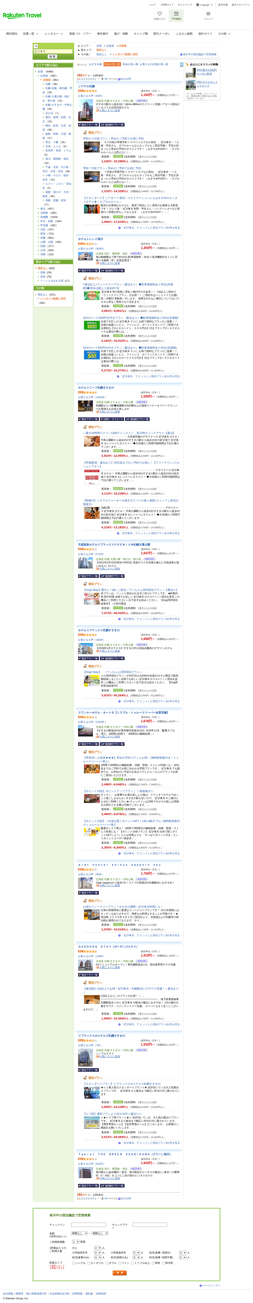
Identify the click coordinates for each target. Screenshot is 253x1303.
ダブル (112, 1262)
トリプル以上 (142, 1262)
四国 (42, 246)
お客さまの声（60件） (91, 95)
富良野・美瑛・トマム (58, 150)
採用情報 (77, 1293)
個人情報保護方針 (36, 1293)
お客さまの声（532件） (92, 1163)
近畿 (42, 237)
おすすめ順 (95, 64)
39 (106, 78)
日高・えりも (53, 146)
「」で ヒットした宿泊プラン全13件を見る (150, 533)
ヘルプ (152, 4)
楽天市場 (223, 4)
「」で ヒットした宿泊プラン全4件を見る (150, 853)
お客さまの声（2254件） (92, 721)
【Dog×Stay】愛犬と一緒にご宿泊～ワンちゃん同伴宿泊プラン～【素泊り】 (131, 589)
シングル (80, 1262)
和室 (157, 1262)
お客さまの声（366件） (92, 639)
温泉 (42, 276)
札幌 (48, 84)
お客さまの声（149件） (92, 956)
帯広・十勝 (51, 142)
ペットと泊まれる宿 (51, 280)
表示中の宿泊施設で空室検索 (199, 54)
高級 (42, 272)
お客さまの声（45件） (91, 874)
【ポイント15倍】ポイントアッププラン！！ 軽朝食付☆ (118, 791)
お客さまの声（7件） (90, 1045)
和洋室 (169, 1262)
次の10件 (126, 79)
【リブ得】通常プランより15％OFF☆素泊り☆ (112, 1113)
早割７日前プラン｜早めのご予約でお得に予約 (112, 168)
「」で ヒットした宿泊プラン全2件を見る (150, 1142)
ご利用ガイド (167, 4)
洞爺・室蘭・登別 (55, 200)
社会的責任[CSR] (59, 1293)
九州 (42, 250)
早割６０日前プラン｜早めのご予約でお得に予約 (113, 138)
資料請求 (101, 1293)
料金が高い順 (130, 64)
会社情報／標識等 (13, 1293)
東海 (42, 233)
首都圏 (44, 216)
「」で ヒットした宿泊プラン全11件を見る (150, 376)
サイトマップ (185, 4)
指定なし (101, 54)
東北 (42, 208)
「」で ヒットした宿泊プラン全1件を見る (150, 618)
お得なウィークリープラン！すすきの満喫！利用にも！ (123, 906)
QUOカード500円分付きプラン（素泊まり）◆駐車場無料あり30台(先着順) (130, 347)
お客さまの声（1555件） (92, 397)
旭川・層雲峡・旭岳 (57, 158)
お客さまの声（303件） (92, 248)
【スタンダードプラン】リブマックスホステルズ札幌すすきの (121, 1083)
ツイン (125, 1262)
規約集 (89, 1293)
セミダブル (97, 1262)
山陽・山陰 (46, 241)
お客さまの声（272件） (92, 554)
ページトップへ (211, 1285)
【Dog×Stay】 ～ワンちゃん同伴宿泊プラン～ (113, 672)
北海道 (110, 45)
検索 (120, 1273)
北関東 (44, 212)
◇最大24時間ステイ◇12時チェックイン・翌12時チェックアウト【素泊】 (129, 433)
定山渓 (49, 113)
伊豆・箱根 (46, 221)
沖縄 (42, 254)
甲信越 (44, 225)
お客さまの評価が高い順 (154, 64)
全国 (99, 45)
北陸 (42, 229)
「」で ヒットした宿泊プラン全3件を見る (150, 227)
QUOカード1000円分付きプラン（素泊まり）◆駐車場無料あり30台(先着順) (130, 317)
